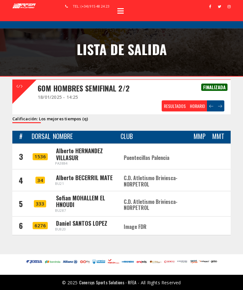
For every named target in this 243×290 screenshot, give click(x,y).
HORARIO (197, 106)
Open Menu (120, 10)
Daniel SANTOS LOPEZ (81, 223)
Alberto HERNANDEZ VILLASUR (79, 154)
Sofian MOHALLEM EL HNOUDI (80, 201)
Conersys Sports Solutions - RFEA (107, 282)
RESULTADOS (175, 106)
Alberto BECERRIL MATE (84, 177)
